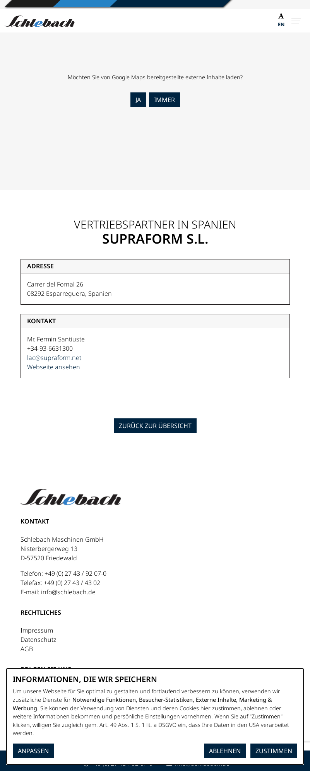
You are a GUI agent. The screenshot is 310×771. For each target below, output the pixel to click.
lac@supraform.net (54, 357)
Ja (138, 100)
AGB (27, 649)
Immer (164, 100)
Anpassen (33, 751)
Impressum (37, 630)
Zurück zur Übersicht (155, 425)
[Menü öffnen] (296, 21)
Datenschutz (38, 639)
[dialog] (155, 716)
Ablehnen (225, 751)
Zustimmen (273, 751)
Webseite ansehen (53, 367)
